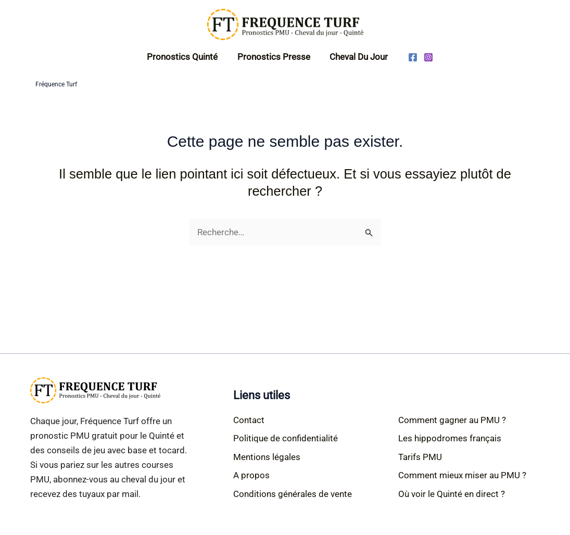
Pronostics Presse (273, 57)
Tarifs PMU (420, 457)
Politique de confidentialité (285, 438)
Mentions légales (266, 457)
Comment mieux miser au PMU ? (462, 475)
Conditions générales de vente (292, 494)
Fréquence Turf (56, 84)
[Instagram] (425, 57)
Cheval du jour (357, 57)
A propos (251, 475)
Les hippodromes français (449, 438)
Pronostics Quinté (184, 57)
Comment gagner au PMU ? (452, 420)
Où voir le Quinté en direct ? (451, 494)
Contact (248, 420)
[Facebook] (410, 57)
